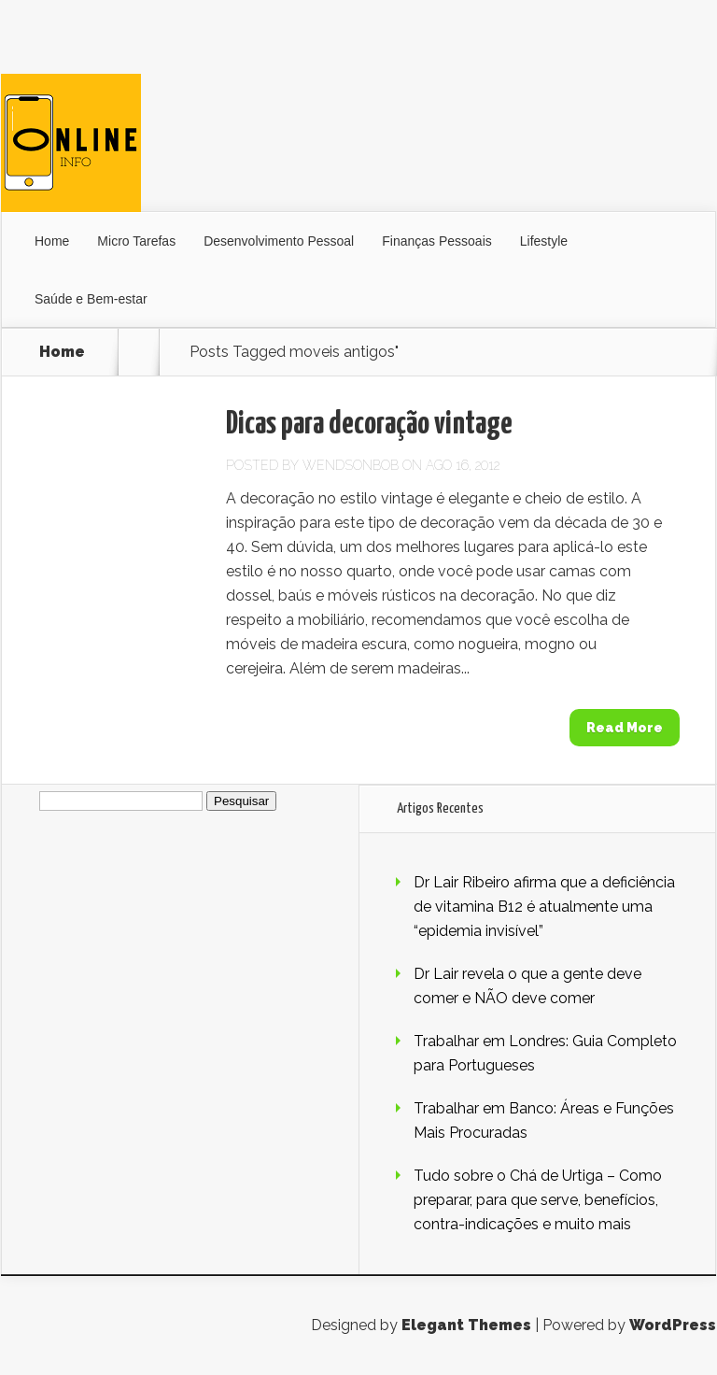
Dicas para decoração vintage (369, 424)
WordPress (672, 1325)
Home (52, 241)
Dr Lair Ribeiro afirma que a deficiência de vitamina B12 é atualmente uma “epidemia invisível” (544, 906)
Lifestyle (544, 241)
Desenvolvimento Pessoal (279, 241)
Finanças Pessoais (437, 241)
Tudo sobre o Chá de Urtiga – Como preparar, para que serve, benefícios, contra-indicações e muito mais (538, 1200)
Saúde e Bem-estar (91, 298)
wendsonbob (350, 465)
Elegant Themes (466, 1325)
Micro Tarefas (136, 241)
